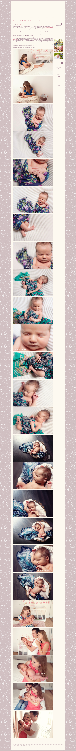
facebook (55, 34)
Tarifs (47, 17)
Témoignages (16, 745)
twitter (58, 34)
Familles (58, 69)
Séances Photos (39, 17)
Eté (17, 24)
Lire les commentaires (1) (49, 738)
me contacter (15, 39)
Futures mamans (58, 67)
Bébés (20, 24)
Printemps (58, 74)
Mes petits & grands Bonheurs (58, 85)
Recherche (58, 61)
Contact (52, 17)
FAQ (21, 745)
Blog (58, 19)
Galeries (31, 17)
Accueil (16, 17)
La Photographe (23, 17)
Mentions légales (26, 745)
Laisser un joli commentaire (17, 738)
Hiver (58, 77)
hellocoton (60, 34)
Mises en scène (58, 72)
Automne (58, 76)
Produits (58, 79)
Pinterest (57, 34)
